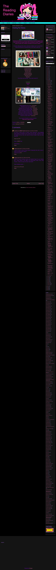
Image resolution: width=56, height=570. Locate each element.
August (49, 276)
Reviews (31, 40)
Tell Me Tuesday (48, 501)
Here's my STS (17, 138)
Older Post (41, 183)
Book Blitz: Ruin (49, 114)
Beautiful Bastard (27, 68)
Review (47, 473)
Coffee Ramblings (48, 378)
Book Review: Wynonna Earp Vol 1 (50, 264)
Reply (15, 145)
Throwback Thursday (50, 153)
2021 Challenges (48, 324)
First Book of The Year (49, 401)
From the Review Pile (49, 408)
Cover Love (47, 384)
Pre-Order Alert (48, 449)
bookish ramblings (48, 366)
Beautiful (28, 76)
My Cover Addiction (48, 442)
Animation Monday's (48, 339)
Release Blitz (47, 466)
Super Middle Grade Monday (50, 487)
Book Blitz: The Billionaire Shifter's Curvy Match (50, 216)
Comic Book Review (48, 381)
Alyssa (15, 157)
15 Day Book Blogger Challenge (50, 299)
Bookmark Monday (48, 367)
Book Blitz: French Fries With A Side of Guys (50, 239)
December (49, 80)
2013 (47, 288)
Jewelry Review (48, 423)
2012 (47, 289)
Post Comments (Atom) (30, 187)
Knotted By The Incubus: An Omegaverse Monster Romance (50, 43)
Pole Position (49, 50)
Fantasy (47, 398)
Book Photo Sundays (49, 360)
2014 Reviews (48, 307)
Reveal (47, 470)
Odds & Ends (48, 448)
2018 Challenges (48, 317)
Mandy (6, 27)
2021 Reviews (48, 325)
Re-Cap (47, 456)
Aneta (15, 148)
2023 (47, 71)
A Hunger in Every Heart (49, 54)
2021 (47, 73)
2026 (47, 67)
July (48, 277)
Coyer (47, 387)
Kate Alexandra (49, 40)
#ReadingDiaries (48, 298)
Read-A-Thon (48, 462)
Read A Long (47, 459)
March (48, 282)
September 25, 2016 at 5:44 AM (31, 130)
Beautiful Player (28, 70)
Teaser (47, 497)
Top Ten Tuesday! (49, 110)
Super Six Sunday (48, 489)
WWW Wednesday (48, 523)
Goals (47, 412)
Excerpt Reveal (48, 395)
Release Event (48, 469)
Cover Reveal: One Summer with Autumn (50, 223)
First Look (47, 402)
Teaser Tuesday (48, 498)
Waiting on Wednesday (49, 515)
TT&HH (47, 512)
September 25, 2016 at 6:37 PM (23, 157)
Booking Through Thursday (49, 363)
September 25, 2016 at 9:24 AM (23, 148)
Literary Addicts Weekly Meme (50, 426)
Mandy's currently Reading (50, 37)
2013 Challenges (48, 303)
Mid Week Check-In (48, 434)
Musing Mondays (48, 441)
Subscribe (5, 39)
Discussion (47, 391)
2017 (47, 78)
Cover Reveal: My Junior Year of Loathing (49, 161)
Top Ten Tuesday (48, 508)
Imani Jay (47, 45)
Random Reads (48, 455)
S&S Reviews (48, 476)
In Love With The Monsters (49, 419)
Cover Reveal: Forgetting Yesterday (49, 164)
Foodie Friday (48, 405)
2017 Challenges (48, 314)
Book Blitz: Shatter (49, 251)
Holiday (47, 416)
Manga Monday (48, 431)
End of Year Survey (48, 394)
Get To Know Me (48, 409)
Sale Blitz (47, 477)
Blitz (46, 346)
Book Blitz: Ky (49, 90)
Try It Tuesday (48, 511)
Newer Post (15, 183)
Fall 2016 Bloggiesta (50, 217)
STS (21, 152)
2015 (47, 286)
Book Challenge (48, 359)
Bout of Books (48, 370)
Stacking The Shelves (20, 124)
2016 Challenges (48, 311)
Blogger (30, 568)
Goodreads (34, 105)
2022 (47, 72)
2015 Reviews (48, 310)
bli (46, 345)
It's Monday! (47, 422)
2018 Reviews (48, 318)
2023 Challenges (48, 328)
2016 (47, 79)
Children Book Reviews (49, 376)
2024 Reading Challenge (50, 27)
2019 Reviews (48, 321)
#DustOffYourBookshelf (49, 295)
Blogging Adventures (48, 352)
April (48, 281)
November (49, 81)
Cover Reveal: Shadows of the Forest (49, 87)
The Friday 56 (48, 504)
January (49, 284)
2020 (47, 74)
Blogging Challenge (48, 353)
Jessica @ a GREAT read (19, 130)
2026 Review (47, 335)
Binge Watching (48, 342)
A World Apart (49, 39)
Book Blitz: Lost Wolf (50, 130)
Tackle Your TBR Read (49, 494)
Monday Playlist (48, 435)
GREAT (18, 141)
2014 (47, 287)
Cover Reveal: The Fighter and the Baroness (49, 96)
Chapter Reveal (48, 375)
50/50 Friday (47, 338)
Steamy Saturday (48, 484)
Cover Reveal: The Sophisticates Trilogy (49, 143)
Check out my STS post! (19, 166)
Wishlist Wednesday (50, 100)
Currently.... (47, 388)
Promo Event (47, 452)
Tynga (28, 40)
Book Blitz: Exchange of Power (49, 134)
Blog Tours (47, 349)
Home (28, 183)
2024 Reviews (48, 331)
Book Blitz (47, 356)
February (49, 283)
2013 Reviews (48, 304)
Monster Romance (48, 438)
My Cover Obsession (49, 445)
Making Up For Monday (49, 428)
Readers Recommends (49, 463)
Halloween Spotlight (48, 415)
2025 (46, 332)
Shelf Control (47, 480)
